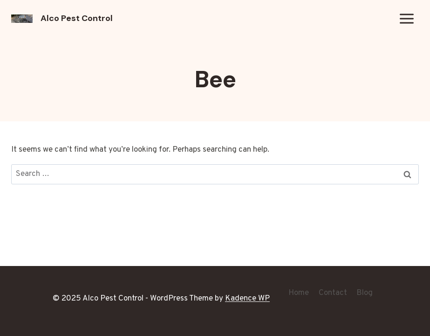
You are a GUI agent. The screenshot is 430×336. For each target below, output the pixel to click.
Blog (364, 293)
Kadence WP (247, 299)
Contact (333, 293)
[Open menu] (406, 18)
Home (298, 293)
